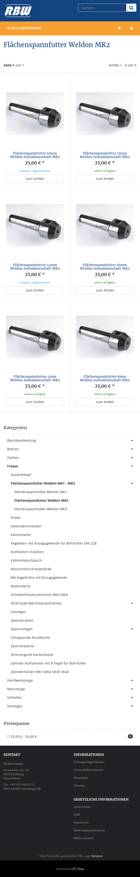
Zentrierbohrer (23, 646)
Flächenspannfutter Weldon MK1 (40, 492)
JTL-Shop (78, 869)
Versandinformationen (89, 770)
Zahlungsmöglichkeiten (89, 762)
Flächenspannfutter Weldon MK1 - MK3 (73, 483)
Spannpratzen (22, 620)
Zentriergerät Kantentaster (32, 654)
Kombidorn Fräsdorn (27, 552)
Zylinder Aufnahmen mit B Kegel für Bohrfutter (48, 663)
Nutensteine (21, 586)
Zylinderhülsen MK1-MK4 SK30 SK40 (40, 671)
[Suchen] (102, 8)
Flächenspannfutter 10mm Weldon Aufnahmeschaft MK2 (35, 155)
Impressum (81, 822)
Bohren (71, 449)
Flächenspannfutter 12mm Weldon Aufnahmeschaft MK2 (105, 155)
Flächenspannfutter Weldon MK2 (41, 500)
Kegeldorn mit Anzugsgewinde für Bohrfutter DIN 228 (54, 543)
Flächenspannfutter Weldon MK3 (40, 509)
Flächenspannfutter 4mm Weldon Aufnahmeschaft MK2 (35, 378)
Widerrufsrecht (84, 838)
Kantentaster (21, 534)
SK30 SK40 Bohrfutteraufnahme (73, 603)
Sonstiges (18, 611)
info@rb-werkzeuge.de (26, 789)
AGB (77, 815)
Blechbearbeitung (71, 440)
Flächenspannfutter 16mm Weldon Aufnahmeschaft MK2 (105, 267)
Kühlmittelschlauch (26, 560)
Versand (96, 856)
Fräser (16, 517)
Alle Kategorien (24, 28)
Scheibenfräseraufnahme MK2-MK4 (39, 594)
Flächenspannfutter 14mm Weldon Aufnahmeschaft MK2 (35, 267)
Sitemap (79, 785)
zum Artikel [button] (35, 178)
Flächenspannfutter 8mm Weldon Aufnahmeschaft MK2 (105, 378)
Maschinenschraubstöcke (31, 569)
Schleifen (71, 697)
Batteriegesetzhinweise (89, 830)
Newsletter (81, 778)
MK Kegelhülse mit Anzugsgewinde (39, 577)
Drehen (71, 457)
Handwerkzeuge (71, 680)
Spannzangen (73, 629)
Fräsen (71, 466)
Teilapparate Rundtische (30, 637)
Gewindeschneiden (26, 526)
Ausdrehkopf (21, 474)
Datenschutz (82, 807)
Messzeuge (71, 689)
